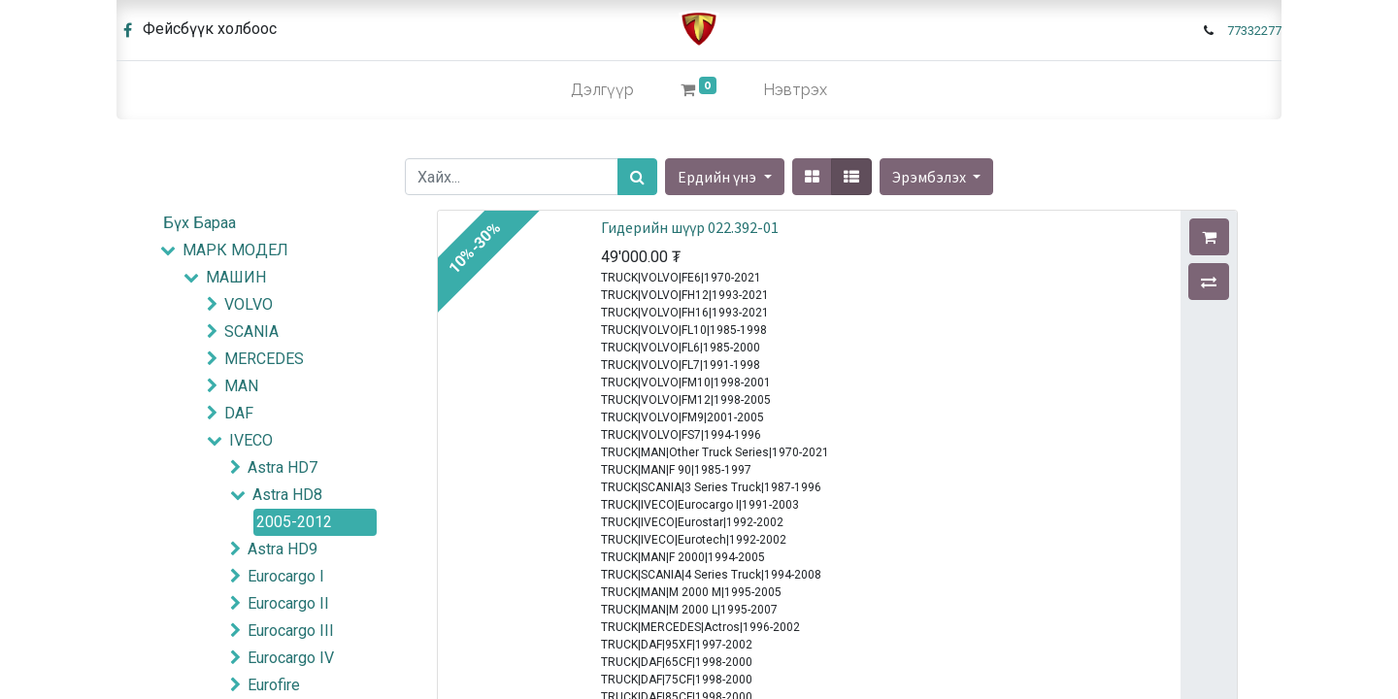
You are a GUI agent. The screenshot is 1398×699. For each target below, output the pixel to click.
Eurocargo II (288, 603)
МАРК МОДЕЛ (235, 250)
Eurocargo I (286, 576)
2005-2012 (294, 522)
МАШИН (236, 277)
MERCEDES (264, 359)
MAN (241, 386)
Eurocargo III (291, 630)
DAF (238, 413)
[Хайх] (637, 176)
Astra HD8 (287, 494)
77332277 (1254, 30)
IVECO (251, 440)
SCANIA (251, 331)
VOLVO (248, 304)
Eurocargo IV (291, 658)
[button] (936, 176)
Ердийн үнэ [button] (718, 176)
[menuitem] (602, 90)
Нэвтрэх (795, 90)
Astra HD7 (282, 467)
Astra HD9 (282, 549)
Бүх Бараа (199, 223)
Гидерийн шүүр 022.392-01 (690, 227)
